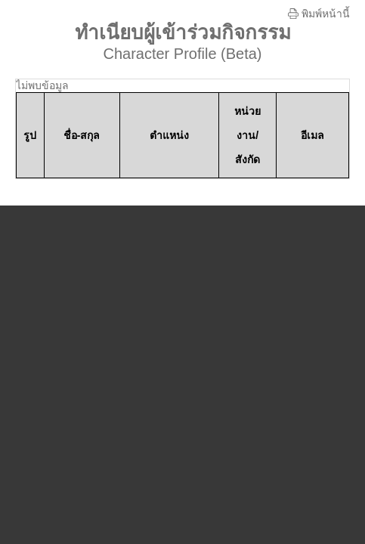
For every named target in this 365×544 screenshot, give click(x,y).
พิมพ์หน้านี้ (319, 14)
